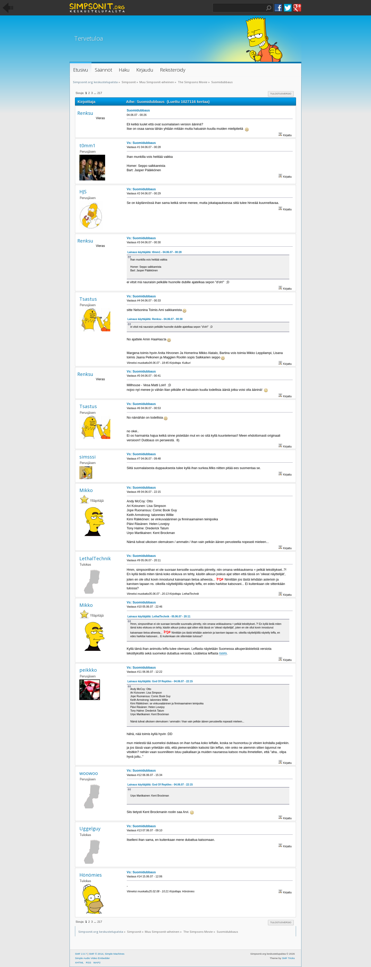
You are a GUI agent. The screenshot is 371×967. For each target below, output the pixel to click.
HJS (83, 191)
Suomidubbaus (138, 110)
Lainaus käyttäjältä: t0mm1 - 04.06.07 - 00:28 (155, 252)
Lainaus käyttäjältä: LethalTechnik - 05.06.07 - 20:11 (159, 616)
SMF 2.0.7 (81, 953)
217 (99, 92)
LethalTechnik (95, 558)
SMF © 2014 (96, 953)
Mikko (86, 490)
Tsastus (88, 299)
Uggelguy (89, 828)
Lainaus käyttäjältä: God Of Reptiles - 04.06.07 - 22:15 (160, 681)
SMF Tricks (288, 958)
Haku (269, 8)
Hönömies (90, 875)
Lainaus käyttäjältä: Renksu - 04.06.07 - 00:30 (155, 319)
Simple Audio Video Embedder (92, 958)
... (95, 92)
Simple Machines (114, 953)
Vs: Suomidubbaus (141, 143)
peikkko (88, 670)
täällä (223, 653)
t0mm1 (87, 145)
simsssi (87, 457)
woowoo (88, 773)
